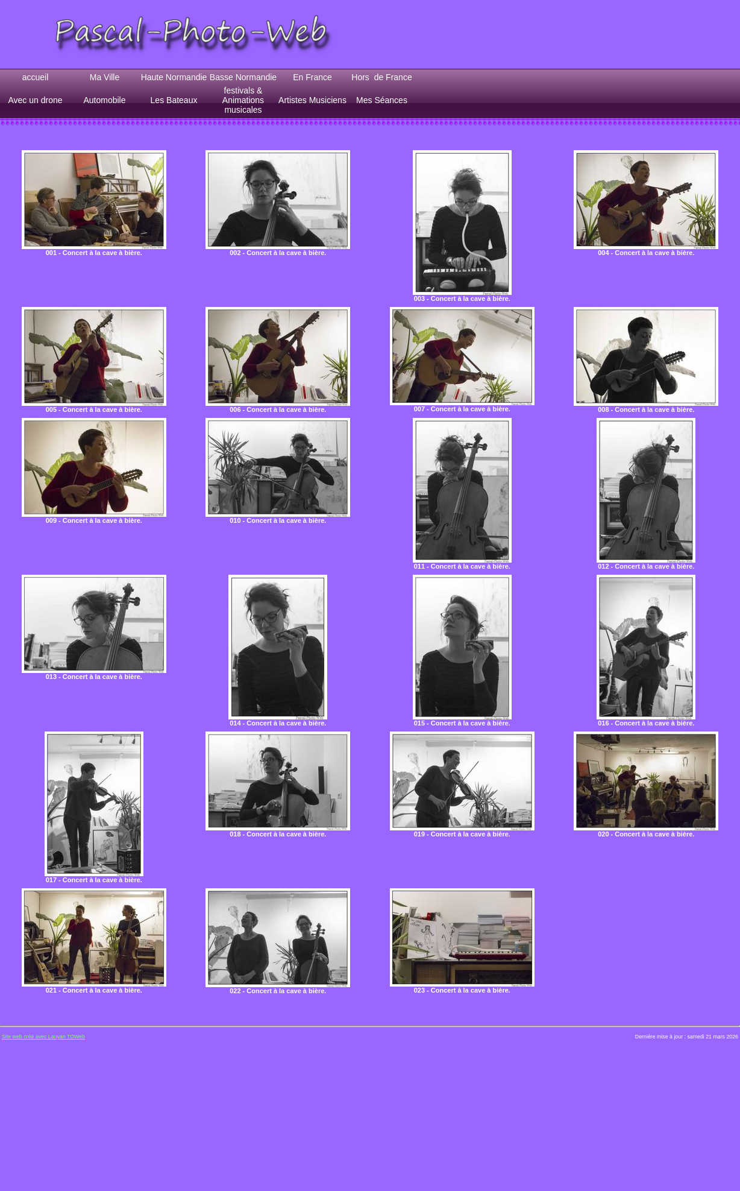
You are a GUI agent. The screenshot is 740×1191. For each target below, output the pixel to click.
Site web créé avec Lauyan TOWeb (43, 1037)
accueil (35, 77)
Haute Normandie (174, 77)
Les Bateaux (174, 100)
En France (312, 77)
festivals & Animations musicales (243, 100)
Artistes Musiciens (312, 100)
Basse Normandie (243, 77)
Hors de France (381, 77)
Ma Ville (105, 77)
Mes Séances (381, 100)
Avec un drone (35, 100)
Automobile (104, 100)
